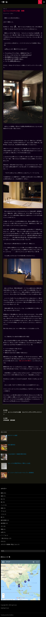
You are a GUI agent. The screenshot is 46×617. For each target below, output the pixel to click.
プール (2, 511)
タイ (2, 526)
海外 (2, 496)
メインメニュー (44, 2)
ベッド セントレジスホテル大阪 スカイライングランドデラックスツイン (23, 412)
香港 (2, 529)
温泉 (2, 508)
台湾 (2, 532)
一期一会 (4, 2)
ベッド (2, 505)
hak (12, 13)
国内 (4, 8)
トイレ (2, 514)
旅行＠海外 (4, 520)
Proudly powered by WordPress (7, 615)
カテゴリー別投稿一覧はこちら (9, 544)
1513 (2, 541)
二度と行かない (5, 538)
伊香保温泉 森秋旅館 (23, 419)
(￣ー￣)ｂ (3, 535)
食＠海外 (3, 523)
